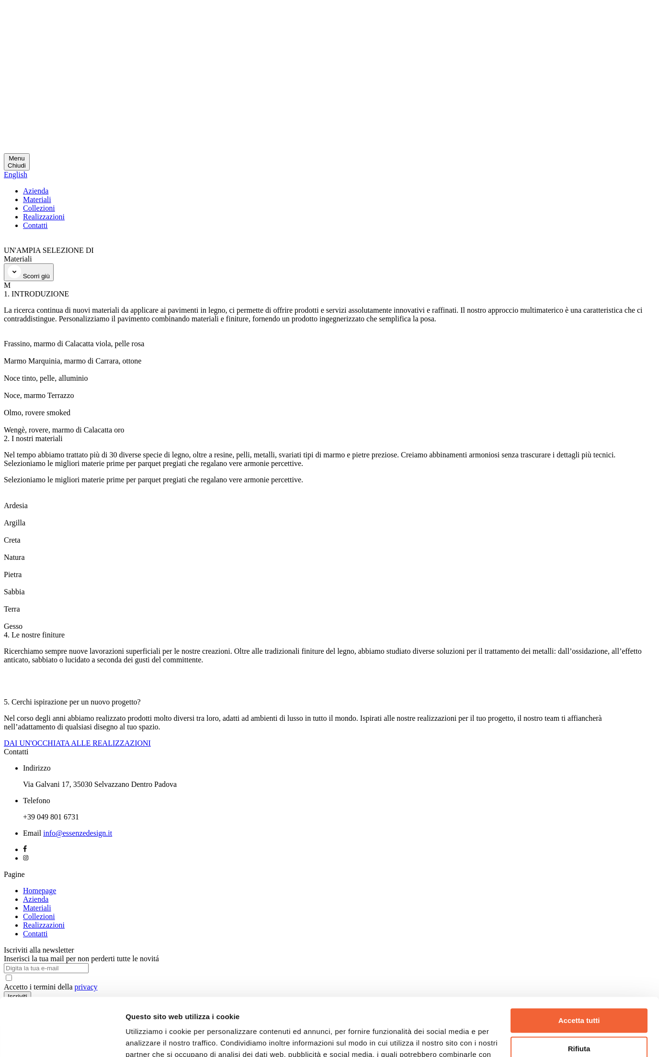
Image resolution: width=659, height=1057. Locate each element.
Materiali (37, 199)
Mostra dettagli (151, 1038)
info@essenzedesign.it (77, 833)
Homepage (39, 891)
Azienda (35, 191)
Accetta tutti (579, 966)
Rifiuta (579, 994)
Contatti (35, 225)
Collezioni (39, 208)
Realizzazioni (44, 217)
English (15, 174)
